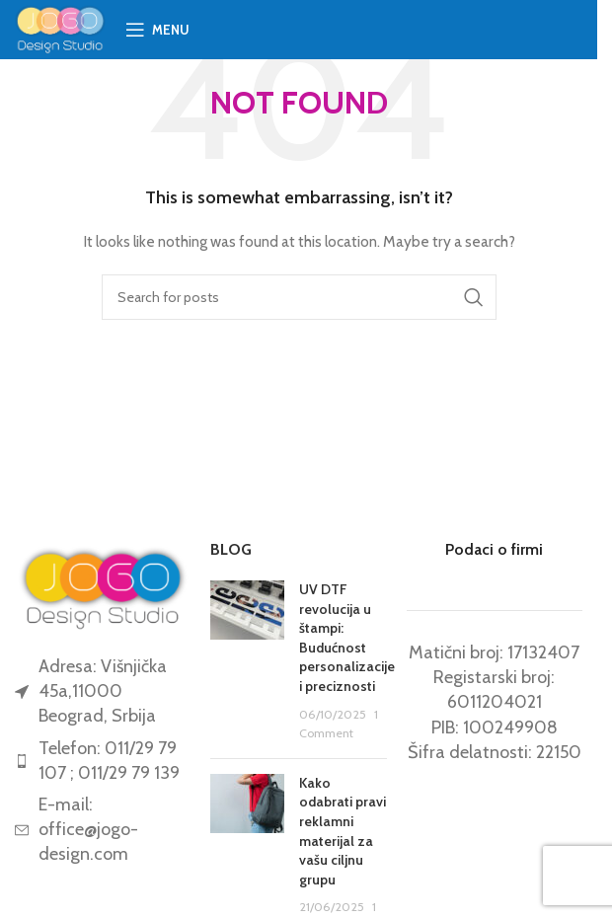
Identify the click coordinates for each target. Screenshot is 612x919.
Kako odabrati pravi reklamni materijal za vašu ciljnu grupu (342, 831)
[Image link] (103, 585)
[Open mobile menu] (157, 29)
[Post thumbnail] (247, 661)
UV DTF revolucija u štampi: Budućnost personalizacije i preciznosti (347, 637)
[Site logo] (60, 28)
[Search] (299, 297)
